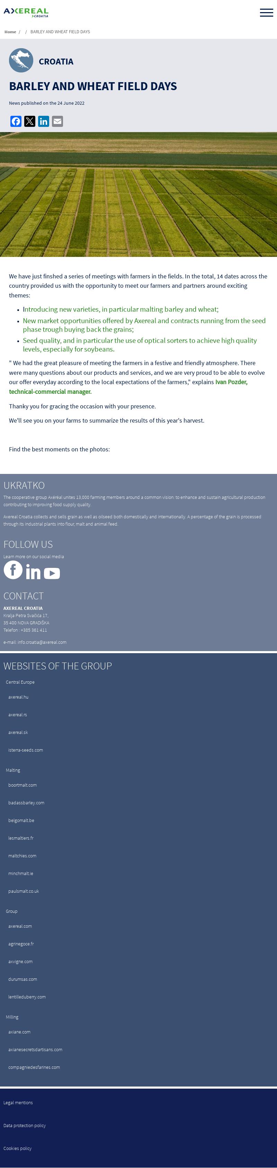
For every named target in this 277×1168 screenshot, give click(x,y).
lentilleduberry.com (27, 997)
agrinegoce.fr (21, 944)
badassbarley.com (26, 802)
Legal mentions (18, 1102)
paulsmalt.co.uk (23, 891)
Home (10, 32)
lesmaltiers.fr (20, 838)
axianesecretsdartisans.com (35, 1049)
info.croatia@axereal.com (42, 642)
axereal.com (20, 926)
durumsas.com (22, 979)
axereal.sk (18, 732)
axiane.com (19, 1032)
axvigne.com (20, 961)
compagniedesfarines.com (34, 1067)
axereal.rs (17, 714)
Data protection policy (24, 1125)
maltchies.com (22, 856)
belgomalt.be (21, 820)
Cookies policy (17, 1148)
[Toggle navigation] (267, 13)
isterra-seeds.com (25, 750)
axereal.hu (18, 697)
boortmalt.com (22, 785)
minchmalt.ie (20, 873)
